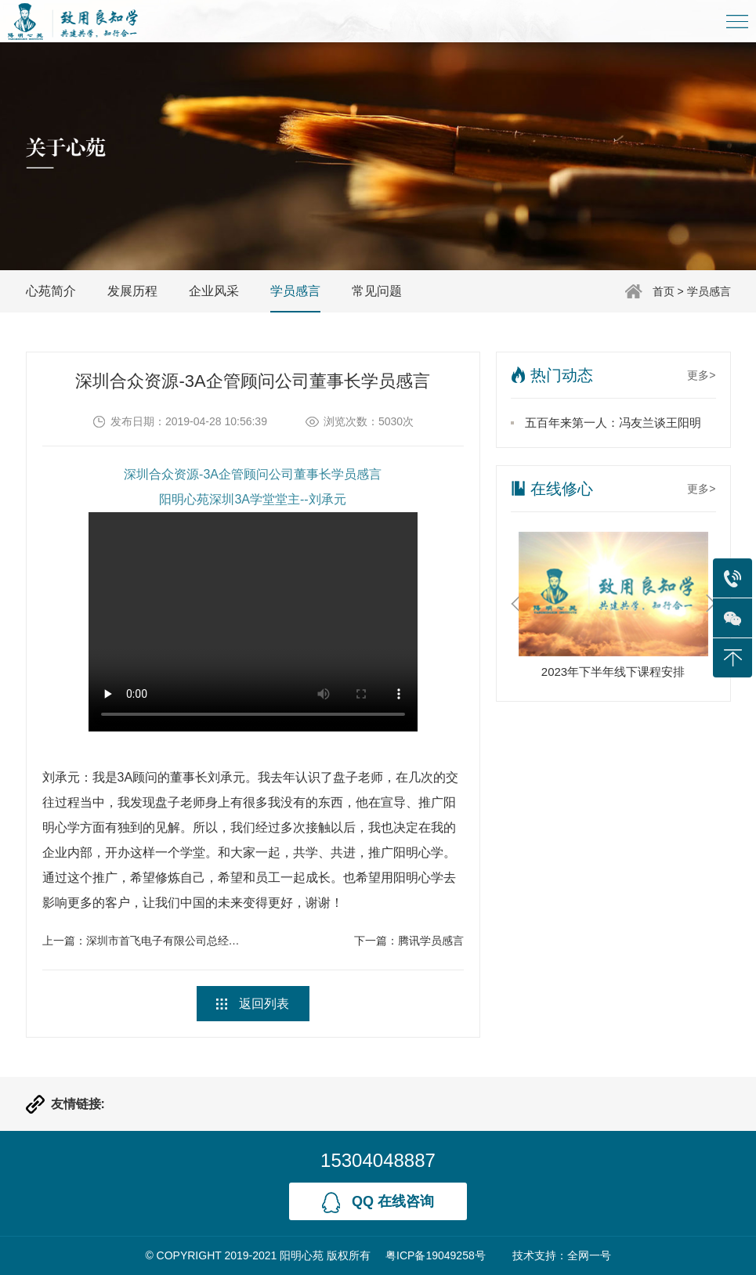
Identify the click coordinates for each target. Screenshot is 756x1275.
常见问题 (377, 291)
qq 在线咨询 (378, 1202)
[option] (613, 609)
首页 (664, 291)
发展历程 (132, 291)
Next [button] (711, 603)
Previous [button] (516, 603)
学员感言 (709, 291)
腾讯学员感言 (431, 940)
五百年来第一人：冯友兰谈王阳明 (613, 422)
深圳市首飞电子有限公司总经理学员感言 (185, 940)
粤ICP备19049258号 (435, 1255)
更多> (701, 375)
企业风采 (214, 291)
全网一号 (589, 1255)
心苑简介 (51, 291)
